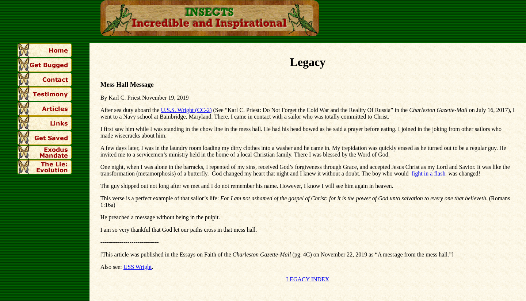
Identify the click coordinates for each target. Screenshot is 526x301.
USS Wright (137, 267)
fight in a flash (428, 173)
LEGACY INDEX (307, 279)
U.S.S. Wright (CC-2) (186, 110)
